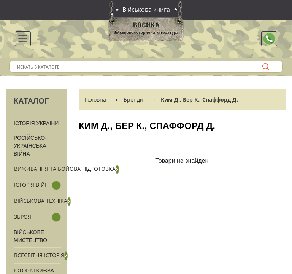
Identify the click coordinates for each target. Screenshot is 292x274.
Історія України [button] (36, 123)
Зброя (22, 216)
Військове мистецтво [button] (30, 236)
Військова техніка (40, 200)
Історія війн (31, 184)
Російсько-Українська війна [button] (30, 146)
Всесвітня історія (39, 255)
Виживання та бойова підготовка (65, 168)
